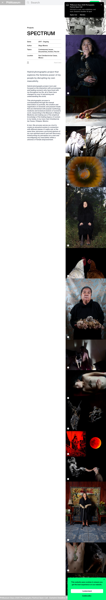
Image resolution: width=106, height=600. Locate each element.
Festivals (8, 22)
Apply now (73, 15)
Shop (4, 55)
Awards (7, 17)
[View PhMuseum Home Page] (13, 2)
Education (8, 33)
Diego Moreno (43, 45)
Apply (21, 37)
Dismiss (82, 15)
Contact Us (5, 68)
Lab (4, 46)
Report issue (57, 62)
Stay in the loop (8, 64)
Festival (6, 43)
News (6, 24)
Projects (8, 30)
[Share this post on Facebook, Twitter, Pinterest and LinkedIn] (28, 62)
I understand (87, 591)
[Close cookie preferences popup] (104, 579)
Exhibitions (9, 19)
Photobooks (10, 27)
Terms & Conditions (8, 72)
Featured (8, 14)
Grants (6, 37)
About (5, 53)
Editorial (7, 11)
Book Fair (7, 40)
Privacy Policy (6, 70)
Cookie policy (86, 596)
